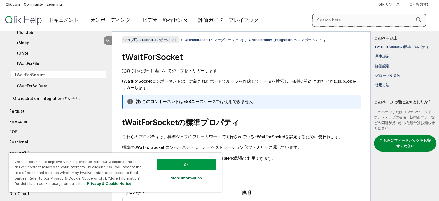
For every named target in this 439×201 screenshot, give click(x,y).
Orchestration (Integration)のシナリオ (48, 98)
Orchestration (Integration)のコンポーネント (285, 39)
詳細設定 (382, 66)
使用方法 (382, 85)
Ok (186, 164)
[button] (418, 20)
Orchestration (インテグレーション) (214, 39)
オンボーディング (110, 20)
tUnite (23, 53)
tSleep (23, 42)
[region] (115, 172)
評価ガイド (210, 20)
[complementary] (405, 116)
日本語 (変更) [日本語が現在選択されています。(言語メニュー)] (419, 4)
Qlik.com (13, 4)
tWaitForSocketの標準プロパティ (402, 46)
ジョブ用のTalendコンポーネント (150, 39)
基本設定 (382, 56)
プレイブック (244, 20)
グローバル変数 (387, 75)
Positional (18, 142)
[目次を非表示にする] (108, 40)
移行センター (178, 20)
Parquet (16, 111)
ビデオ (150, 20)
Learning (54, 4)
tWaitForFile (28, 63)
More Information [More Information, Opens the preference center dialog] (186, 178)
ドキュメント (64, 20)
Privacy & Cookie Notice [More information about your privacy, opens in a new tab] (109, 183)
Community (33, 4)
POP (13, 131)
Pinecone (18, 121)
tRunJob (25, 32)
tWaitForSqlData (32, 85)
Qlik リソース (389, 4)
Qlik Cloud (19, 193)
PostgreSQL (20, 152)
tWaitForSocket (30, 74)
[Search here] (369, 20)
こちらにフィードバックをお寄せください (405, 143)
